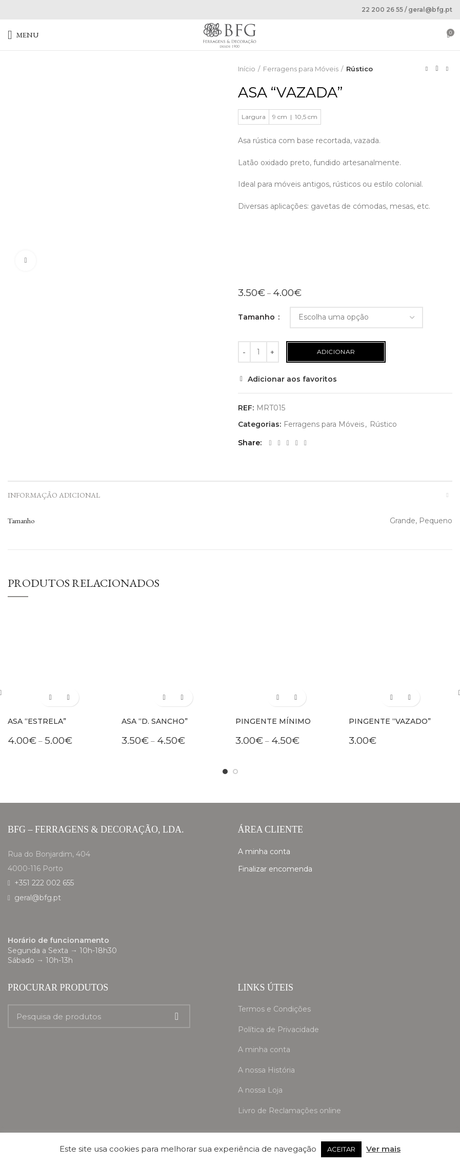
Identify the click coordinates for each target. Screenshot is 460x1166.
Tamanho (257, 317)
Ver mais (383, 1149)
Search (176, 1016)
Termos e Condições (274, 1009)
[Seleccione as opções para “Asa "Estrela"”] (50, 697)
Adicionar (336, 351)
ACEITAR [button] (341, 1149)
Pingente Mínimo (273, 721)
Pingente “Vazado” (390, 721)
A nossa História (266, 1070)
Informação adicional (54, 495)
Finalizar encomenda (275, 869)
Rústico (359, 69)
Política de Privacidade (278, 1029)
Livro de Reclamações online (289, 1110)
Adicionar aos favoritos (292, 379)
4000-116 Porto (35, 868)
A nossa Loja (260, 1090)
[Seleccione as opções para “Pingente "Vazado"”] (392, 697)
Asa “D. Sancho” (155, 721)
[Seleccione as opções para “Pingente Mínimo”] (278, 697)
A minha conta (264, 851)
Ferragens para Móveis (300, 69)
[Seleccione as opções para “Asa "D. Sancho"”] (164, 697)
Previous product (427, 68)
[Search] (99, 1016)
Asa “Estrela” (37, 721)
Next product (447, 68)
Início (246, 69)
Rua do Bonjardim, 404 (49, 854)
